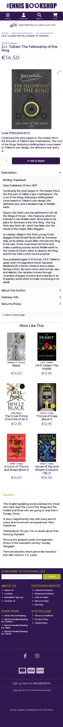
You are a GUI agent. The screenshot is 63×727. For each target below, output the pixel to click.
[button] (58, 72)
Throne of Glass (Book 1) (46, 418)
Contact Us (8, 601)
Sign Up (51, 576)
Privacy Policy (40, 619)
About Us (7, 590)
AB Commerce (45, 710)
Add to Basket (36, 161)
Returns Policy (40, 601)
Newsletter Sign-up (12, 597)
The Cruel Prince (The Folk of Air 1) (16, 418)
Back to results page (15, 315)
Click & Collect (40, 597)
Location (7, 593)
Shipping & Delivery (43, 593)
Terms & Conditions (42, 615)
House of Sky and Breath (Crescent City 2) (46, 470)
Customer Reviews (42, 590)
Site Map (37, 604)
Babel (16, 365)
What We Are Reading (14, 615)
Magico (21, 710)
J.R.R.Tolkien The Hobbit (46, 367)
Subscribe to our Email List (23, 571)
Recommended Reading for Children (14, 620)
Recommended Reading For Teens (14, 626)
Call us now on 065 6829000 (31, 683)
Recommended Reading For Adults (14, 632)
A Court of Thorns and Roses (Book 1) (16, 468)
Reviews (8, 494)
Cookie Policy (40, 623)
